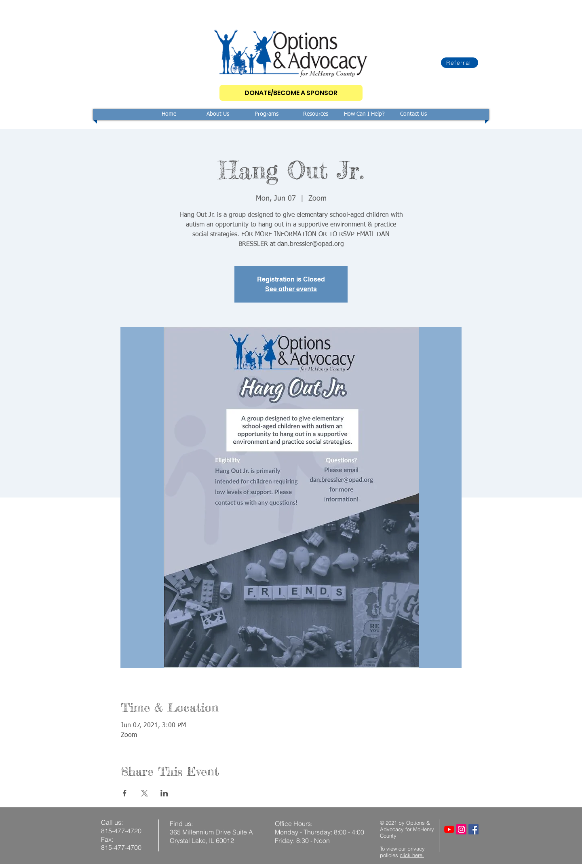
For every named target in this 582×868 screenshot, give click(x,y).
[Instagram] (461, 829)
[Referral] (459, 62)
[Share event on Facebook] (125, 793)
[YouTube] (449, 829)
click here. (412, 855)
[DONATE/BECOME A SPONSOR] (291, 93)
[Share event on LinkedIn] (164, 793)
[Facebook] (473, 829)
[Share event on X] (144, 793)
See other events (291, 289)
